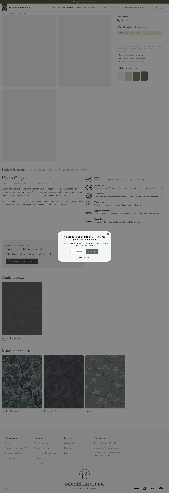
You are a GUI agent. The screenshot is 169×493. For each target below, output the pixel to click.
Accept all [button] (92, 251)
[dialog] (84, 246)
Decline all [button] (77, 252)
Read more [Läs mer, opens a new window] (89, 246)
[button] (84, 257)
